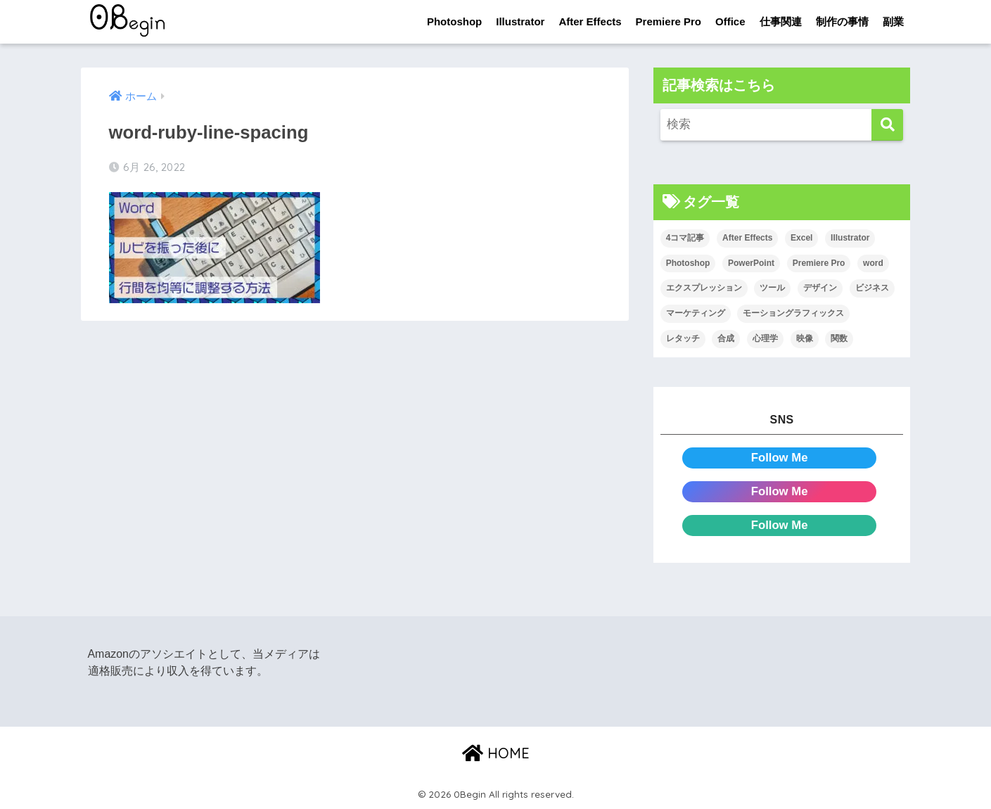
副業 (893, 21)
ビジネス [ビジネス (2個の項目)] (872, 288)
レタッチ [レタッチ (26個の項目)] (683, 338)
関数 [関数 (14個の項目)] (839, 338)
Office (730, 21)
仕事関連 (781, 21)
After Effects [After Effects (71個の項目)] (747, 238)
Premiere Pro (668, 21)
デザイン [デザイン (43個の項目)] (820, 288)
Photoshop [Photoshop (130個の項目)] (688, 263)
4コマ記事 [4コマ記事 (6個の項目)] (685, 238)
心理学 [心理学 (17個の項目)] (765, 338)
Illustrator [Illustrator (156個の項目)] (850, 238)
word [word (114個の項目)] (873, 263)
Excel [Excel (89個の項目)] (801, 238)
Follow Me (779, 457)
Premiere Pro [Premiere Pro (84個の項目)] (819, 263)
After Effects (589, 21)
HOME (496, 753)
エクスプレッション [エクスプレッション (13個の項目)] (704, 288)
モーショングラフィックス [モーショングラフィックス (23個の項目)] (793, 313)
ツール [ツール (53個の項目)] (772, 288)
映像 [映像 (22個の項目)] (804, 338)
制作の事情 (842, 21)
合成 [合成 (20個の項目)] (725, 338)
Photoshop (454, 21)
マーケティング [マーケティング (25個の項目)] (695, 313)
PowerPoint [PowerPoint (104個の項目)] (751, 263)
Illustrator (520, 21)
